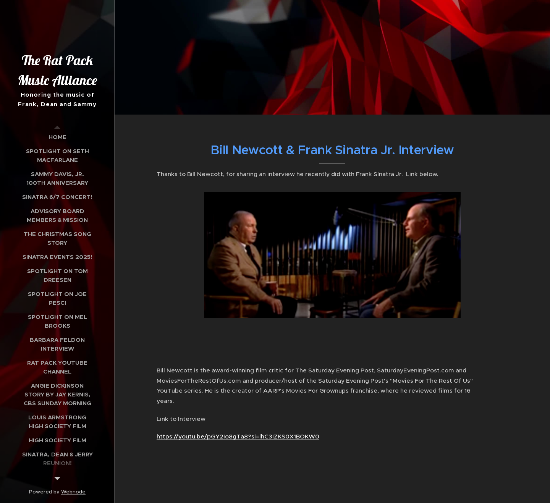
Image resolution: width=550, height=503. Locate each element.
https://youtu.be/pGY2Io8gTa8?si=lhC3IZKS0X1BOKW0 (238, 436)
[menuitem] (57, 137)
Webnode (73, 491)
